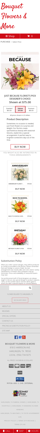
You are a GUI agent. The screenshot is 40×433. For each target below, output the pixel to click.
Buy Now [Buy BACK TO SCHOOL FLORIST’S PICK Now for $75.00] (20, 221)
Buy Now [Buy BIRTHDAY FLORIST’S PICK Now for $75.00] (20, 253)
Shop (10, 36)
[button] (20, 379)
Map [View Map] (20, 430)
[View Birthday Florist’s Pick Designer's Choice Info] (20, 236)
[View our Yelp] (24, 338)
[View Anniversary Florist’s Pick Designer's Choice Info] (20, 171)
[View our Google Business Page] (20, 338)
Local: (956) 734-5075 (20, 354)
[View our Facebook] (16, 338)
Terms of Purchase (26, 421)
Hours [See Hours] (33, 430)
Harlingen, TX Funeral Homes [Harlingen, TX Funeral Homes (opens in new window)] (13, 402)
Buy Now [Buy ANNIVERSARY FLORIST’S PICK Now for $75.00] (20, 188)
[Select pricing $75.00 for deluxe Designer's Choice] (20, 109)
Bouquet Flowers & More (14, 16)
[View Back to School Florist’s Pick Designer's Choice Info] (20, 204)
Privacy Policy (10, 421)
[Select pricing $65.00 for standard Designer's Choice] (9, 109)
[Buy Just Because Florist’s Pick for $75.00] (20, 146)
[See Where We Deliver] (20, 300)
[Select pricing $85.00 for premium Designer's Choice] (31, 109)
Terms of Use (20, 424)
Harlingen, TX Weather (10, 413)
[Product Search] (20, 287)
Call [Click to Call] (6, 430)
